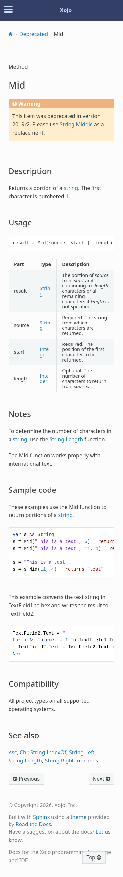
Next (101, 778)
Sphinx (41, 817)
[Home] (11, 34)
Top (94, 857)
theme (79, 817)
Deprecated (33, 34)
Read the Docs (33, 824)
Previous (26, 778)
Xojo (66, 10)
